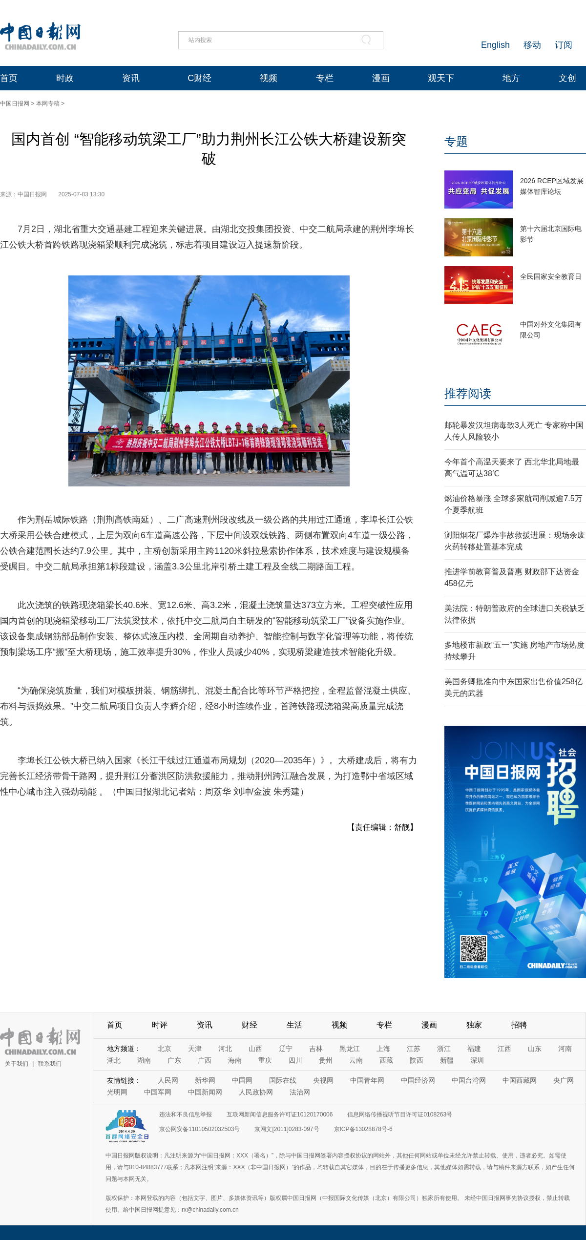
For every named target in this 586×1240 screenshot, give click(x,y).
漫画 (381, 78)
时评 (159, 1025)
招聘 (519, 1025)
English (495, 45)
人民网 (168, 1080)
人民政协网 (256, 1092)
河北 (225, 1048)
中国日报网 (14, 103)
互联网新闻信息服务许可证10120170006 (280, 1114)
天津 (195, 1048)
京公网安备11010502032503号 (199, 1129)
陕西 (416, 1060)
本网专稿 (48, 103)
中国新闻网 (205, 1092)
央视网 (323, 1080)
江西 (504, 1048)
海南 (235, 1060)
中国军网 (157, 1092)
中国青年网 (367, 1080)
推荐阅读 (467, 393)
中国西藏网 (519, 1080)
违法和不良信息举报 (185, 1114)
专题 (456, 141)
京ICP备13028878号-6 (363, 1129)
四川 (295, 1060)
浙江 (444, 1048)
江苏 (413, 1048)
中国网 (242, 1080)
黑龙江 (349, 1048)
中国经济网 (418, 1080)
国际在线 (282, 1080)
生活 (294, 1025)
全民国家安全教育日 (551, 276)
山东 (535, 1048)
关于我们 (16, 1063)
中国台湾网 (469, 1080)
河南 (565, 1048)
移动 (532, 45)
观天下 (441, 78)
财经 (249, 1025)
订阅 (563, 45)
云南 (356, 1060)
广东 (174, 1060)
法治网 (300, 1092)
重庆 (265, 1060)
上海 (383, 1048)
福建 (474, 1048)
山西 (255, 1048)
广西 (204, 1060)
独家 (474, 1025)
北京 (164, 1048)
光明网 (117, 1092)
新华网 (205, 1080)
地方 (511, 78)
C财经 (199, 78)
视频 (268, 78)
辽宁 (286, 1048)
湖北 (114, 1060)
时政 (65, 78)
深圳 (477, 1060)
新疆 (447, 1060)
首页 (9, 78)
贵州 (326, 1060)
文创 (567, 78)
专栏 (325, 78)
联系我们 (50, 1063)
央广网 (563, 1080)
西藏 (386, 1060)
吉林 (316, 1048)
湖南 (144, 1060)
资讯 (131, 78)
